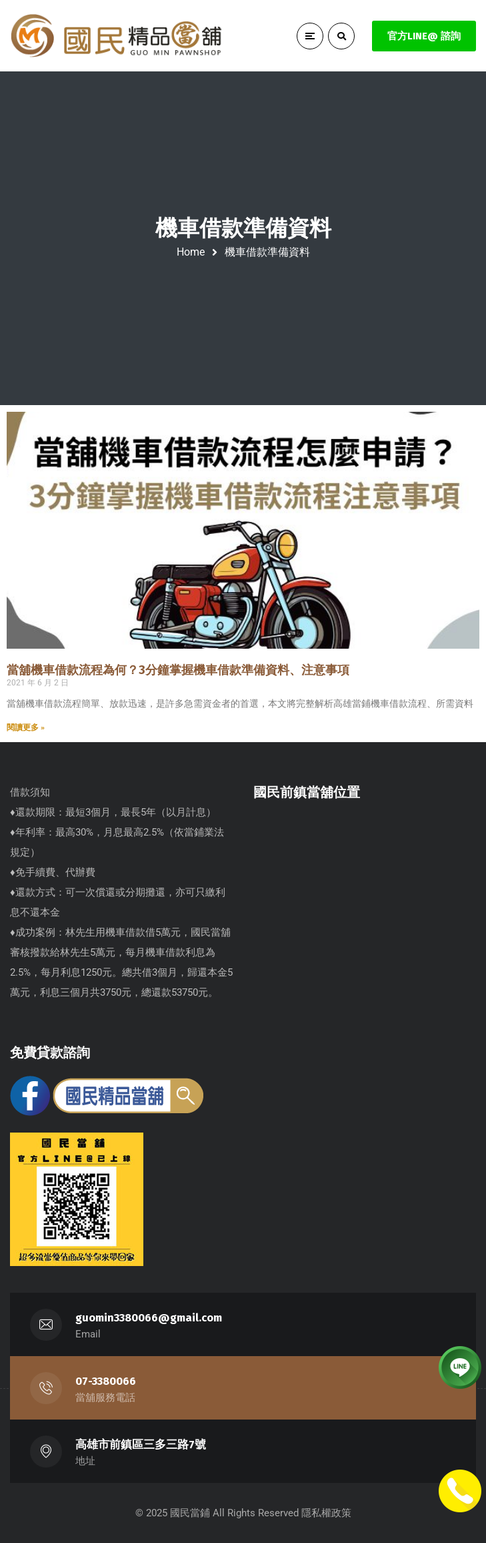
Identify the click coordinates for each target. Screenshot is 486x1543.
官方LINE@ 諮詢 (424, 36)
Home (191, 252)
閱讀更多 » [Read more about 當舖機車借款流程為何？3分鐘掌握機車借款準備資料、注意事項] (26, 727)
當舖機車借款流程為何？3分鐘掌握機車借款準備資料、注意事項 (178, 670)
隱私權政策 (326, 1513)
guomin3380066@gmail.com (148, 1317)
